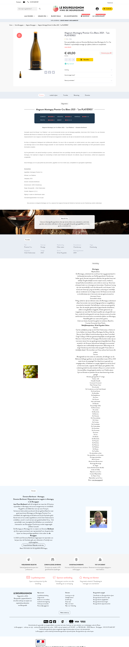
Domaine (87, 95)
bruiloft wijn (68, 600)
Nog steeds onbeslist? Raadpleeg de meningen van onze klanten (91, 582)
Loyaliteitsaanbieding (42, 595)
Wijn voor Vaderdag (70, 606)
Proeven (41, 95)
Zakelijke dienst (69, 597)
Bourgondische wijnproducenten (101, 604)
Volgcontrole (40, 597)
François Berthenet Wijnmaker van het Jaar (33, 545)
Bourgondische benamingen (100, 602)
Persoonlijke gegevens (43, 606)
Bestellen (84, 60)
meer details (68, 47)
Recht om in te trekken (43, 600)
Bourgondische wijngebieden (100, 600)
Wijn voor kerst (69, 604)
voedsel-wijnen (53, 95)
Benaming (76, 95)
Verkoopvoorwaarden (43, 604)
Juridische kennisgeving (43, 602)
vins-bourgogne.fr (97, 480)
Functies (65, 95)
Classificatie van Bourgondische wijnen (103, 595)
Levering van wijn (69, 595)
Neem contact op (64, 613)
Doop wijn (68, 602)
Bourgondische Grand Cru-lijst (101, 597)
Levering (89, 70)
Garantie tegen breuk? (89, 75)
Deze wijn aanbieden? (89, 80)
